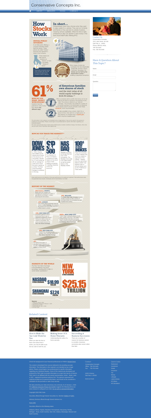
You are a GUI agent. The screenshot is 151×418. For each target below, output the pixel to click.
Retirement (114, 364)
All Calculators (115, 383)
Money (113, 375)
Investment (114, 366)
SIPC (72, 396)
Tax (112, 372)
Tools (62, 11)
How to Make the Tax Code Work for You (37, 335)
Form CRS (32, 403)
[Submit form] (95, 95)
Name (94, 68)
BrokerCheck (72, 361)
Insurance (114, 370)
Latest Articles (115, 379)
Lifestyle (113, 377)
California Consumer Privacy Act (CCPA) (43, 387)
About (39, 11)
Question (95, 81)
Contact (74, 11)
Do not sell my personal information (63, 389)
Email (94, 75)
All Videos (114, 381)
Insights (51, 11)
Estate (113, 368)
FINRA (66, 396)
